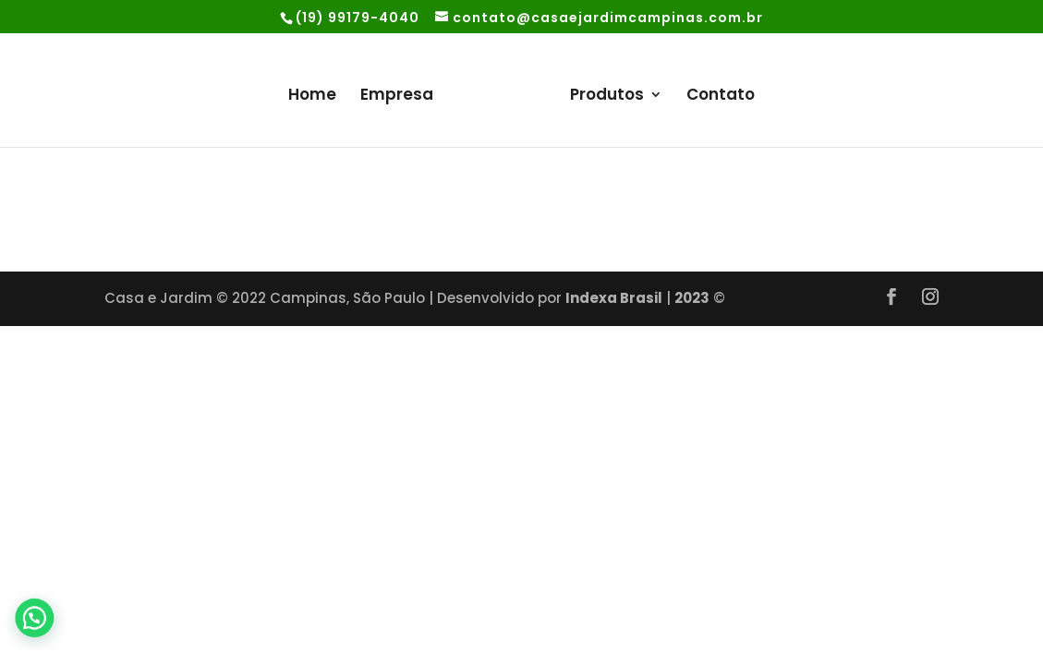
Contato (720, 96)
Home (312, 96)
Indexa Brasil (613, 298)
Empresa (396, 96)
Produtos (607, 96)
